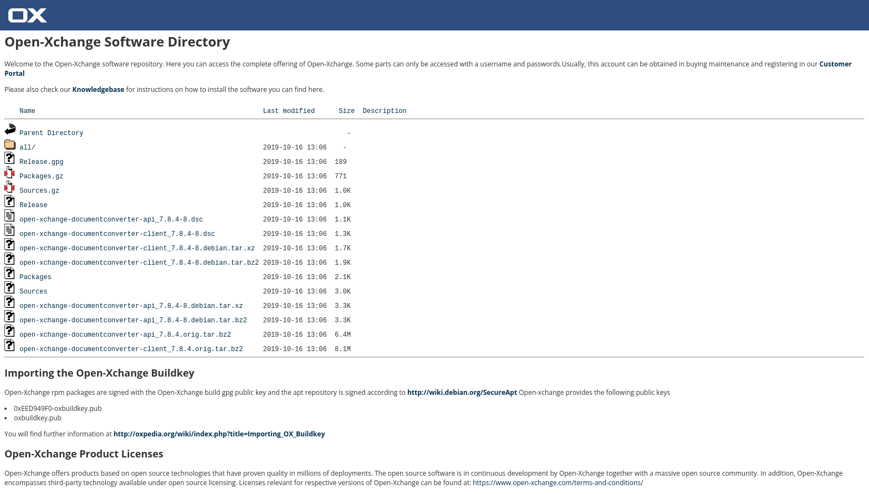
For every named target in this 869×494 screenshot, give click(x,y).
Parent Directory (51, 132)
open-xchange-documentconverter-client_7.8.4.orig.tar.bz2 (131, 348)
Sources (33, 291)
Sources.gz (39, 190)
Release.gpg (41, 161)
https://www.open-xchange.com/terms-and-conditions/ (558, 482)
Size (347, 110)
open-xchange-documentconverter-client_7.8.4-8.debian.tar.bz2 (139, 262)
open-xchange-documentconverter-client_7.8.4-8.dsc (117, 233)
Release (33, 204)
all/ (27, 147)
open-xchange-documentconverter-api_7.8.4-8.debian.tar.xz (131, 305)
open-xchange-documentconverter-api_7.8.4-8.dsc (111, 219)
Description (384, 110)
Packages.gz (41, 176)
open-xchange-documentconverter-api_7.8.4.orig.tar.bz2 (125, 334)
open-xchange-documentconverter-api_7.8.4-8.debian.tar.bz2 (133, 320)
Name (27, 110)
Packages (35, 276)
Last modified (289, 110)
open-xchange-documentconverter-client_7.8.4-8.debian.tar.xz (137, 248)
